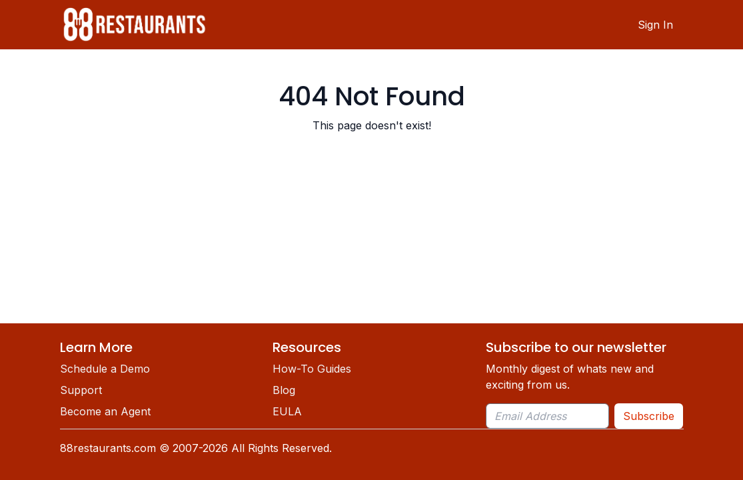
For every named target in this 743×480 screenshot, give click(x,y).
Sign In (655, 24)
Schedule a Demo (105, 368)
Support (81, 390)
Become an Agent (105, 411)
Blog (284, 390)
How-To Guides (312, 368)
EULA (287, 411)
